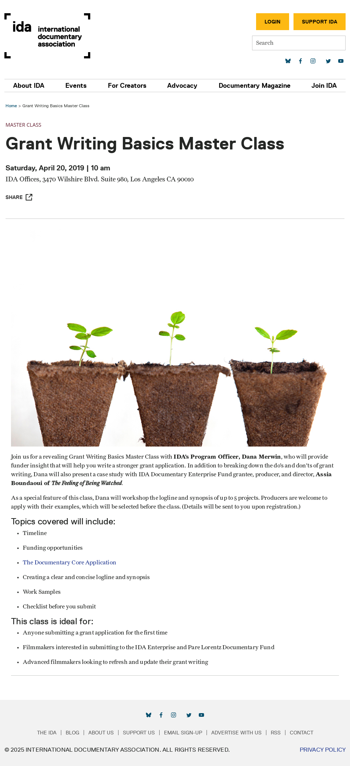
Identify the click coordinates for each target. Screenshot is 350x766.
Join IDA (324, 86)
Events (76, 86)
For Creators (127, 86)
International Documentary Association (47, 35)
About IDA (28, 86)
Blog (72, 732)
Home (11, 105)
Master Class (23, 124)
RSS (276, 732)
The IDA (46, 732)
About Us (101, 732)
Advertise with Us (236, 732)
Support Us (139, 732)
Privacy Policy (323, 749)
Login (273, 21)
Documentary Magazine (255, 86)
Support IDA (319, 21)
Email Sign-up (183, 732)
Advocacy (182, 86)
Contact (301, 732)
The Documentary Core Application (69, 563)
